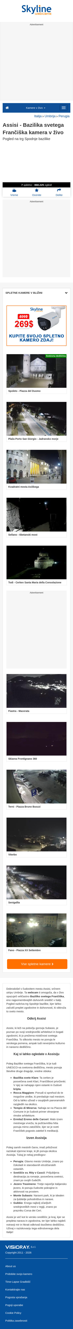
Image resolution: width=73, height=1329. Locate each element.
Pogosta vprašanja (16, 1297)
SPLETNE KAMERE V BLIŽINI (36, 293)
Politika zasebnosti (16, 1320)
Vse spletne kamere (37, 964)
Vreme (14, 192)
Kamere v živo (35, 107)
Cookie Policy (13, 1312)
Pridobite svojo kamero (18, 1273)
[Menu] (64, 108)
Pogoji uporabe (14, 1305)
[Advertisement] (36, 63)
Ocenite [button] (36, 192)
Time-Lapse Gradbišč (18, 1281)
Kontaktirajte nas (15, 1289)
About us (10, 1266)
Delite (59, 192)
